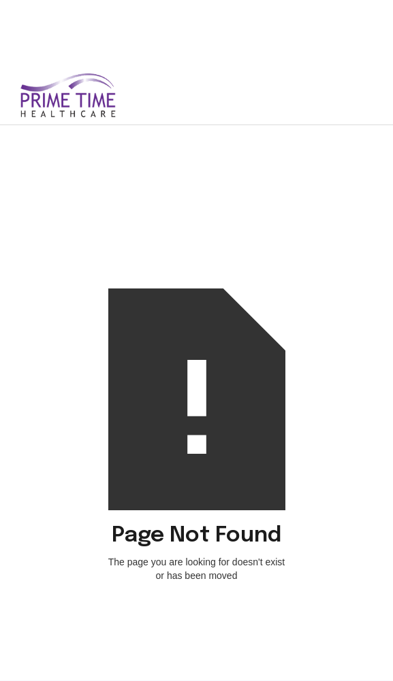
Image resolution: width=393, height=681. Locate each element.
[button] (357, 95)
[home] (86, 95)
